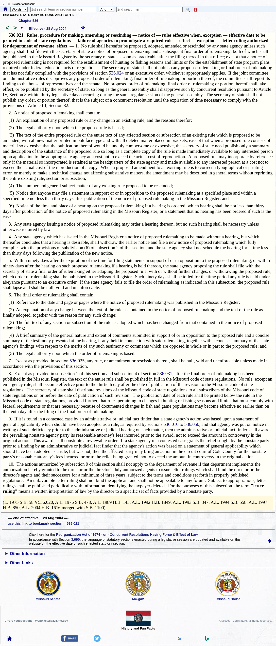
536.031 (164, 373)
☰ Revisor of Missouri (20, 4)
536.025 (77, 360)
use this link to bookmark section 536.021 (43, 523)
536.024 (116, 73)
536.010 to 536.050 (181, 424)
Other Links (21, 562)
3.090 (75, 539)
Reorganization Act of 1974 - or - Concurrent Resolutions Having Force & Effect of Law (127, 535)
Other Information (27, 553)
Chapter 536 (28, 21)
